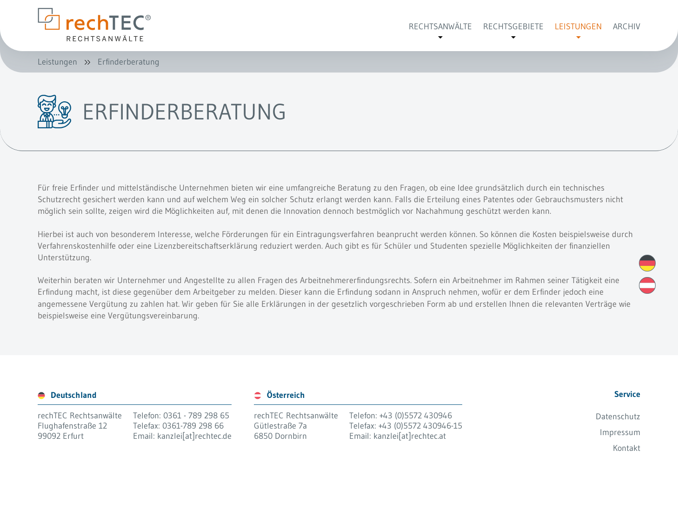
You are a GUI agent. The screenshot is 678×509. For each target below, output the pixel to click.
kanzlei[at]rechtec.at (409, 436)
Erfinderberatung (129, 62)
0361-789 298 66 (193, 426)
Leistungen (57, 62)
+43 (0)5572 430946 (415, 415)
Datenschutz (618, 416)
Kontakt (626, 448)
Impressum (620, 432)
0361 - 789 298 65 (196, 415)
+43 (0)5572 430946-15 (420, 426)
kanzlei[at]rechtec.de (194, 436)
